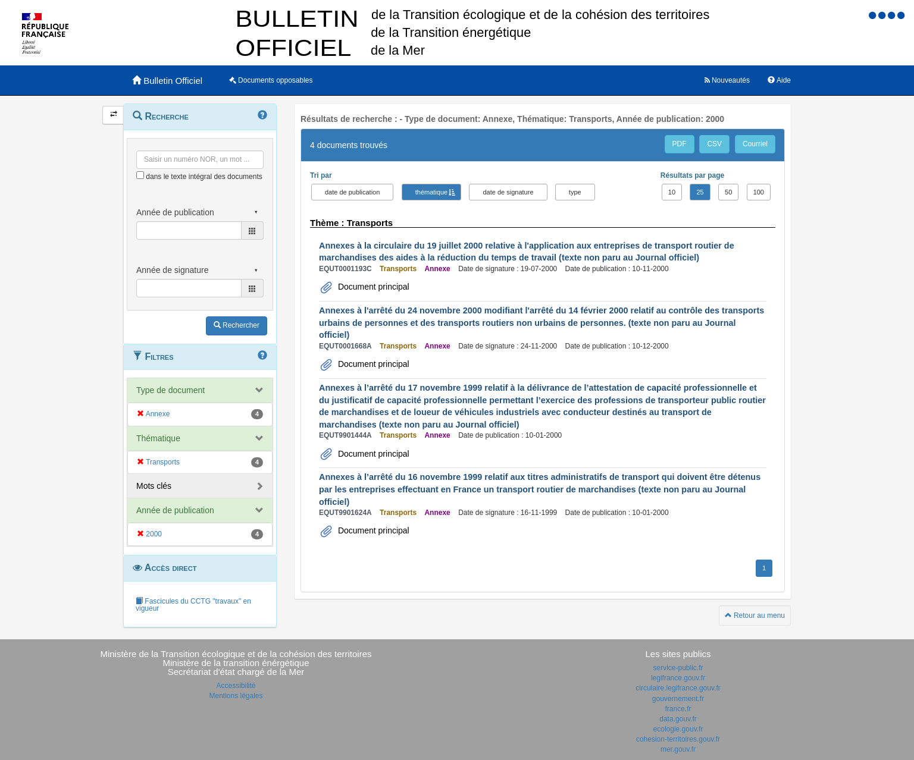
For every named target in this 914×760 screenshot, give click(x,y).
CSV (714, 144)
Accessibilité (235, 686)
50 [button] (728, 192)
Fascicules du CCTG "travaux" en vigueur (193, 605)
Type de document (170, 390)
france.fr (678, 709)
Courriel (755, 144)
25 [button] (699, 192)
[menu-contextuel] (140, 175)
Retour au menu (755, 615)
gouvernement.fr (678, 699)
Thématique (158, 438)
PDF (679, 144)
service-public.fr (678, 668)
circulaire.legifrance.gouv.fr (678, 688)
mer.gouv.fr (678, 749)
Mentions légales (235, 696)
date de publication (352, 192)
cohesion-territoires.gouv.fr (678, 739)
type (575, 192)
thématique (431, 192)
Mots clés (153, 486)
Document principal (372, 286)
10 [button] (671, 192)
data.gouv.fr (677, 719)
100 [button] (758, 192)
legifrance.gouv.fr (678, 678)
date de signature (508, 192)
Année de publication (175, 510)
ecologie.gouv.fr (678, 729)
